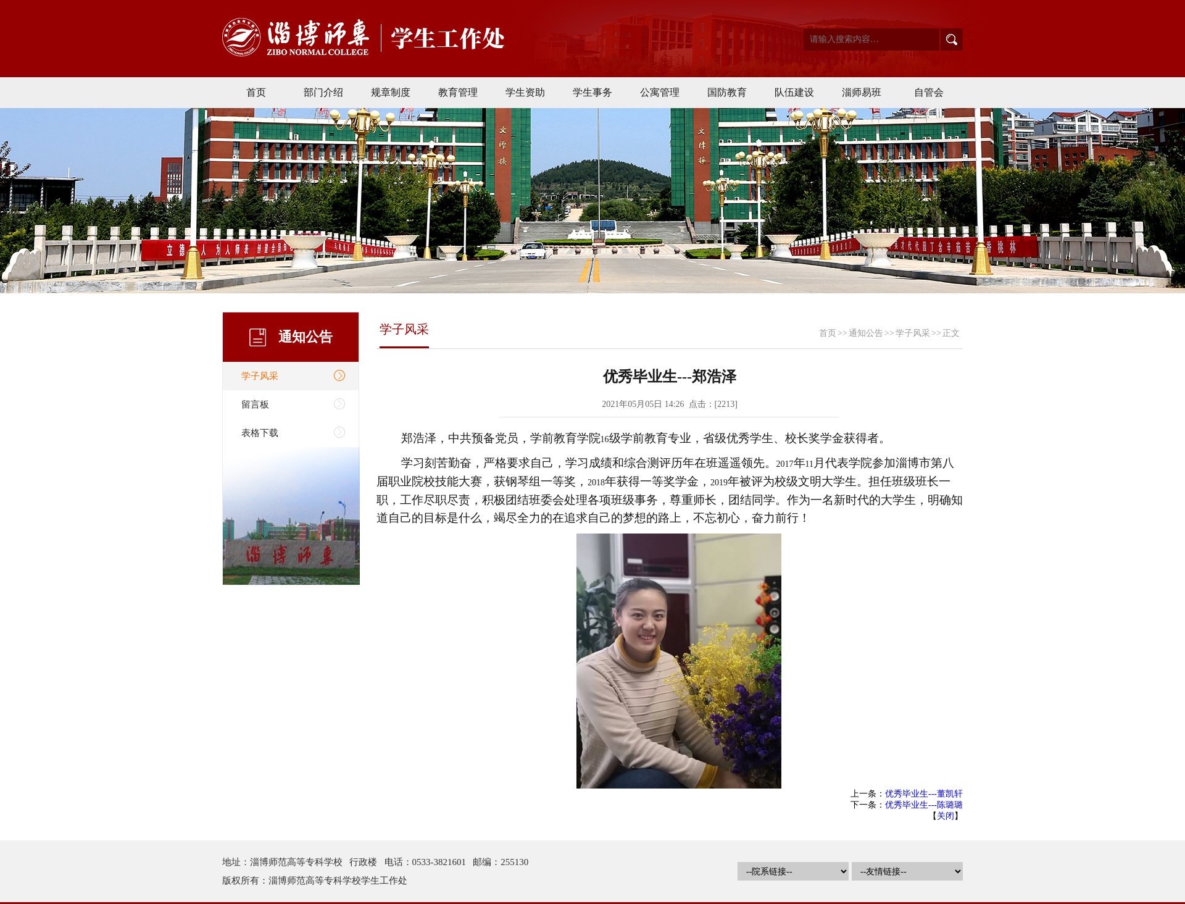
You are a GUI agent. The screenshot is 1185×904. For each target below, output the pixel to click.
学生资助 (525, 92)
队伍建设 (794, 92)
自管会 (929, 92)
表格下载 (259, 433)
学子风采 (259, 376)
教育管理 (458, 92)
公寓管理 (660, 92)
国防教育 (727, 92)
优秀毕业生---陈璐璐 (924, 805)
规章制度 (390, 92)
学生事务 (592, 92)
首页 (256, 92)
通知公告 (866, 333)
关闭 (945, 816)
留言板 (255, 404)
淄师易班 (861, 92)
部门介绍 (323, 92)
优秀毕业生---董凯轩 (924, 793)
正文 (951, 333)
